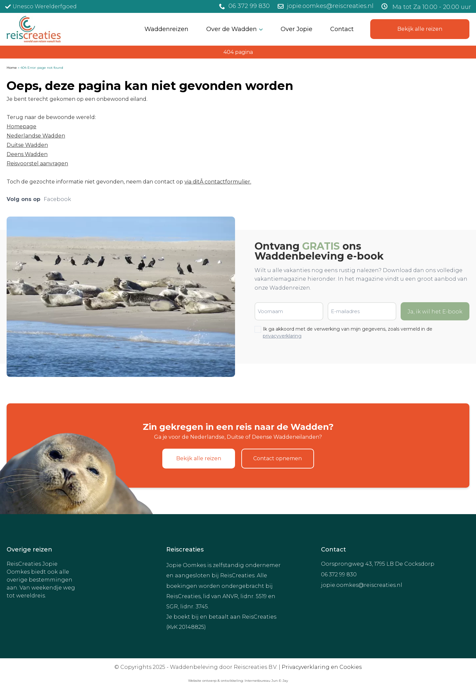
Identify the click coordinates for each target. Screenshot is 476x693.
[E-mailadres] (193, 57)
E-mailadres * (164, 47)
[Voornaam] (193, 77)
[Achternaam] (193, 98)
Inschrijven (193, 115)
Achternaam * (165, 88)
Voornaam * (163, 67)
